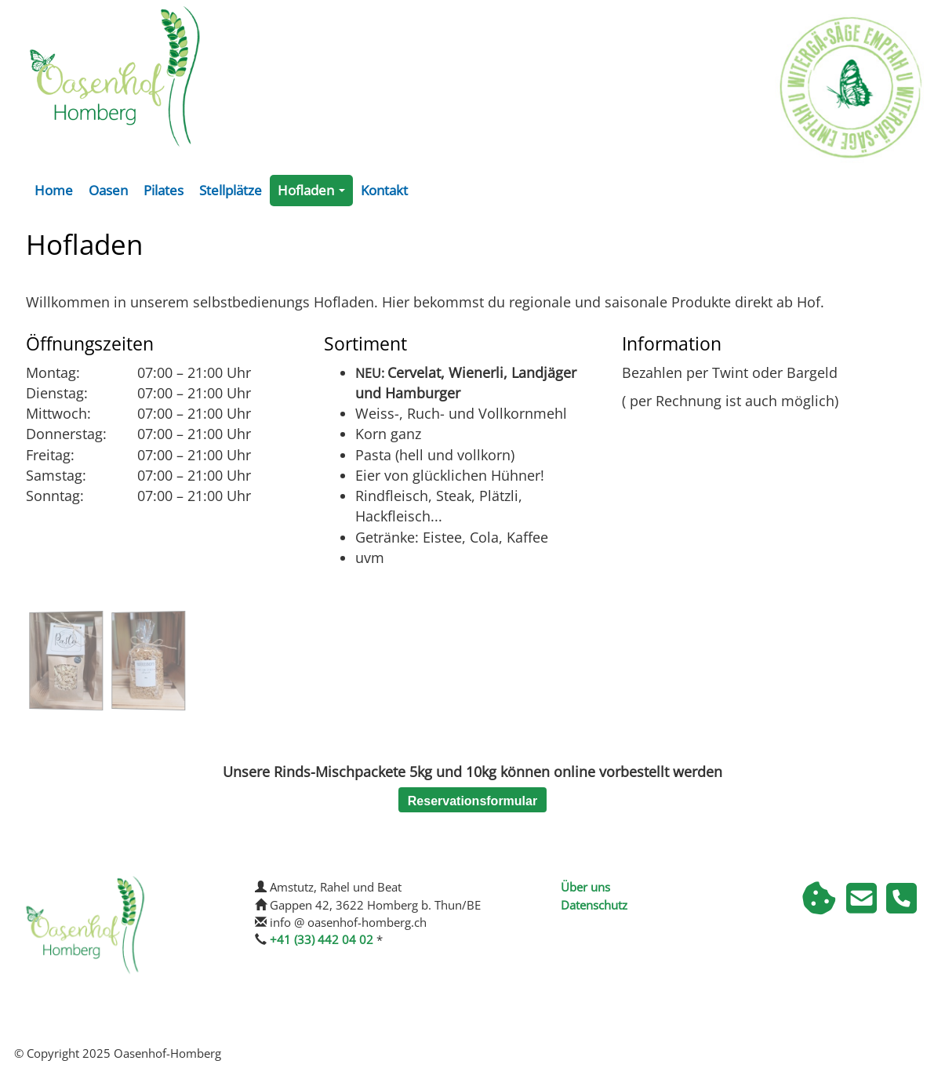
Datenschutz (594, 905)
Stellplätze (230, 190)
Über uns (585, 887)
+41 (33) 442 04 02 (321, 939)
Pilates (164, 190)
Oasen (108, 190)
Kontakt (384, 190)
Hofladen (314, 193)
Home (54, 190)
